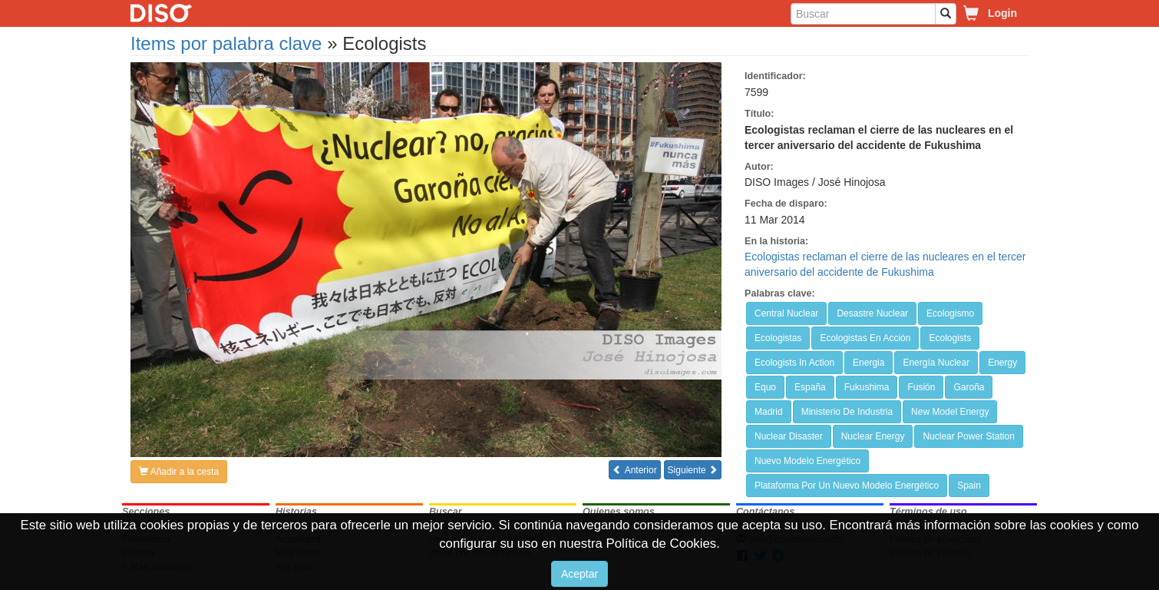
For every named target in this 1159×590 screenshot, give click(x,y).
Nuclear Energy (873, 436)
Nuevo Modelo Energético (807, 461)
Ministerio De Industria (847, 411)
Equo (765, 387)
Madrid (769, 411)
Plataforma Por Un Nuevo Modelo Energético (847, 485)
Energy (1002, 362)
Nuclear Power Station (968, 436)
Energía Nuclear (936, 362)
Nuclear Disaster (789, 436)
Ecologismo (950, 313)
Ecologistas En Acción (865, 338)
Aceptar (579, 574)
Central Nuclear (786, 313)
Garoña (968, 387)
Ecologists (950, 338)
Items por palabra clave (226, 43)
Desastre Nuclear (872, 313)
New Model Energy (950, 411)
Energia (868, 362)
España (810, 387)
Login (1002, 13)
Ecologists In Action (794, 362)
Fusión (921, 387)
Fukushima (867, 387)
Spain (969, 485)
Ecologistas (778, 338)
